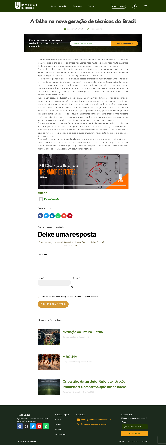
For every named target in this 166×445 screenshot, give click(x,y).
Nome (41, 278)
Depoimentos (60, 434)
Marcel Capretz (51, 199)
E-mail (76, 278)
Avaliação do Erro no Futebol (83, 332)
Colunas (58, 429)
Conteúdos (64, 6)
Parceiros (92, 6)
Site (72, 287)
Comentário (42, 255)
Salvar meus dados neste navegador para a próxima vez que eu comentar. (69, 296)
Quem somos (79, 6)
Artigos (58, 424)
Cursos (53, 6)
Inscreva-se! (135, 433)
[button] (118, 6)
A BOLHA (70, 357)
